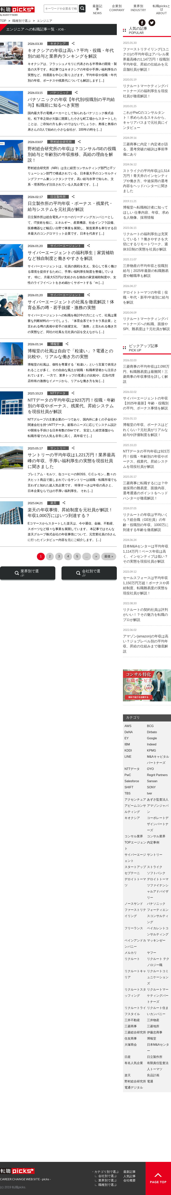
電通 (150, 1081)
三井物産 (153, 1020)
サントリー (58, 448)
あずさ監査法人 (158, 799)
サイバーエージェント (65, 245)
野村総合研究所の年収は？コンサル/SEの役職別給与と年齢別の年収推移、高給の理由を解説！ (72, 154)
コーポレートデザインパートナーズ (158, 824)
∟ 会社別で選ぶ (105, 1176)
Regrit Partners (157, 775)
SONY (151, 787)
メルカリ (131, 952)
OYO (150, 768)
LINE (128, 756)
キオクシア (58, 43)
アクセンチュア (135, 799)
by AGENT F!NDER (9, 15)
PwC (128, 775)
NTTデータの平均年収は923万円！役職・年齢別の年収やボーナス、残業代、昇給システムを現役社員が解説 (71, 406)
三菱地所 (153, 1026)
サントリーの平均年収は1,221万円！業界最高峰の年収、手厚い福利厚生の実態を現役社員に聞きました (71, 460)
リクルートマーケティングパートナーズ (158, 995)
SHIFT (129, 787)
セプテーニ (132, 873)
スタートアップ (135, 867)
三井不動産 (132, 1020)
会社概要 (129, 1180)
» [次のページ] (96, 556)
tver (149, 793)
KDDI (128, 750)
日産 (128, 1056)
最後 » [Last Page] (108, 556)
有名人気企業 (134, 1063)
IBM (127, 744)
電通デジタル (134, 1087)
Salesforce (132, 781)
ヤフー (151, 952)
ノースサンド (134, 903)
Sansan (152, 781)
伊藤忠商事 (154, 1032)
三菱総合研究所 (135, 1032)
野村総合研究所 (61, 141)
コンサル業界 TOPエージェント (135, 842)
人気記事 (129, 1176)
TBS (127, 793)
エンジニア (44, 20)
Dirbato (152, 732)
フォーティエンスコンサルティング (158, 916)
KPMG (151, 750)
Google (152, 738)
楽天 (53, 503)
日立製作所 (58, 196)
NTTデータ (58, 393)
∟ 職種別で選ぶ (105, 1184)
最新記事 (129, 1171)
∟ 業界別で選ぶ (105, 1180)
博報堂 (55, 344)
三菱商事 (131, 1026)
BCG (150, 726)
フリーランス (134, 928)
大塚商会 (131, 1044)
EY (127, 738)
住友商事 (131, 1038)
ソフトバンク (156, 873)
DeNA (129, 732)
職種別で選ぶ (21, 20)
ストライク (154, 867)
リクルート (132, 958)
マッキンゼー (156, 940)
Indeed (151, 744)
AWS (128, 726)
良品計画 (153, 1075)
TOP (3, 20)
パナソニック (59, 92)
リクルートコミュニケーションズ (158, 977)
